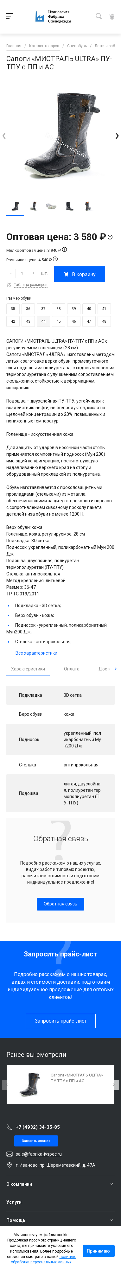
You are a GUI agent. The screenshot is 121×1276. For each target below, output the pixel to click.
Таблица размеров (31, 284)
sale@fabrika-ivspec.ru (39, 1154)
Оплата (72, 668)
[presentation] (4, 135)
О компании (19, 1184)
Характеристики (28, 668)
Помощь (15, 1220)
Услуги (14, 1202)
